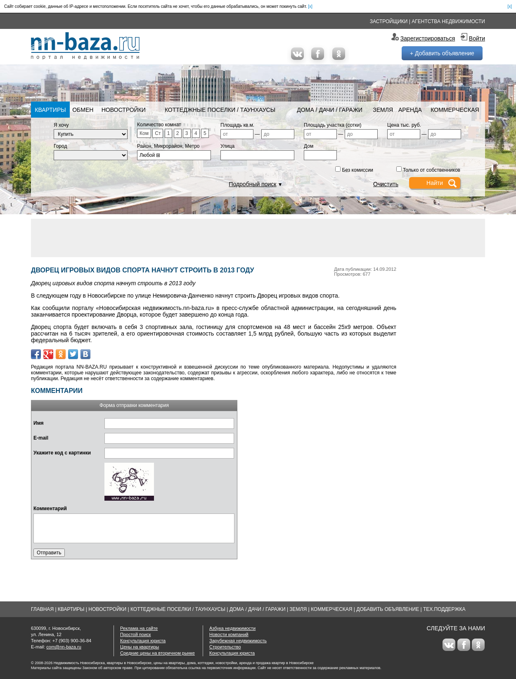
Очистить (385, 184)
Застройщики (389, 21)
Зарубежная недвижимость (238, 640)
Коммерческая (455, 109)
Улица (227, 146)
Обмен (82, 109)
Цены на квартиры (139, 646)
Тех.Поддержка (444, 609)
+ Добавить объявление (442, 53)
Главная (42, 609)
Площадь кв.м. (237, 125)
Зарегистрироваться (427, 38)
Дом (308, 146)
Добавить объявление (387, 609)
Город (60, 146)
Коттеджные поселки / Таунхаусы (220, 109)
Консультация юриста (143, 640)
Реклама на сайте (139, 628)
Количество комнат (159, 125)
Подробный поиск (252, 184)
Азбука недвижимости (232, 628)
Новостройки (124, 109)
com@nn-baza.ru (63, 646)
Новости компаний (229, 634)
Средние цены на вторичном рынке (157, 653)
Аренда (410, 109)
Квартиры (50, 109)
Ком (144, 133)
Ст (158, 133)
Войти (477, 38)
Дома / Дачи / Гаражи (329, 109)
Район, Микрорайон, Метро (168, 146)
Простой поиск (135, 634)
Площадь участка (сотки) (333, 125)
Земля (383, 109)
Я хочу (61, 125)
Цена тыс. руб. (404, 125)
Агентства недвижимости (448, 21)
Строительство (225, 646)
